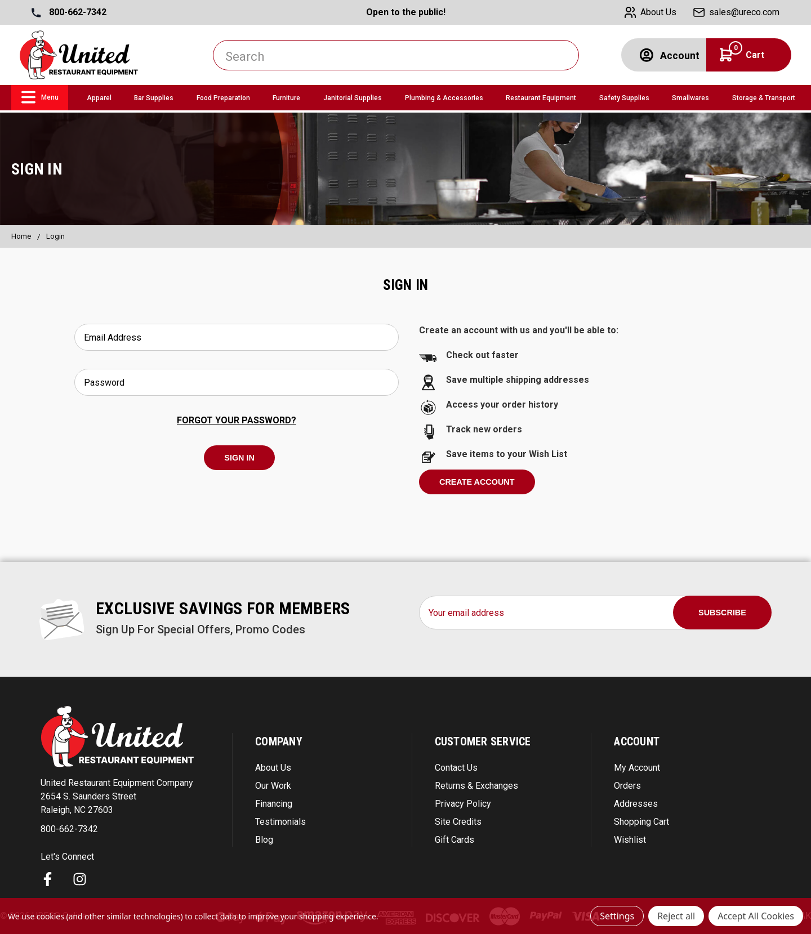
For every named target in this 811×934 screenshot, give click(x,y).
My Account (637, 767)
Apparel (99, 98)
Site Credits (458, 821)
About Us (273, 767)
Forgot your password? (236, 420)
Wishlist (630, 839)
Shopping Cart (641, 821)
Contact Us (456, 767)
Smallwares (690, 98)
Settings (617, 916)
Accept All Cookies (756, 916)
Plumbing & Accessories (444, 98)
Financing (273, 803)
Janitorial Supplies (352, 98)
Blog (264, 839)
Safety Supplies (624, 98)
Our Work (273, 785)
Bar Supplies (153, 98)
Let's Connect (67, 856)
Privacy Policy (463, 803)
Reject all (676, 916)
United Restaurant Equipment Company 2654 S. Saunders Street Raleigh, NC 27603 (117, 796)
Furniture (286, 98)
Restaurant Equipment (541, 98)
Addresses (636, 803)
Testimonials (280, 821)
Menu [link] (40, 97)
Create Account (477, 481)
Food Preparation (223, 98)
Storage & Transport (763, 98)
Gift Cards (454, 839)
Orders (627, 785)
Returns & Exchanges (476, 785)
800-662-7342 (69, 12)
